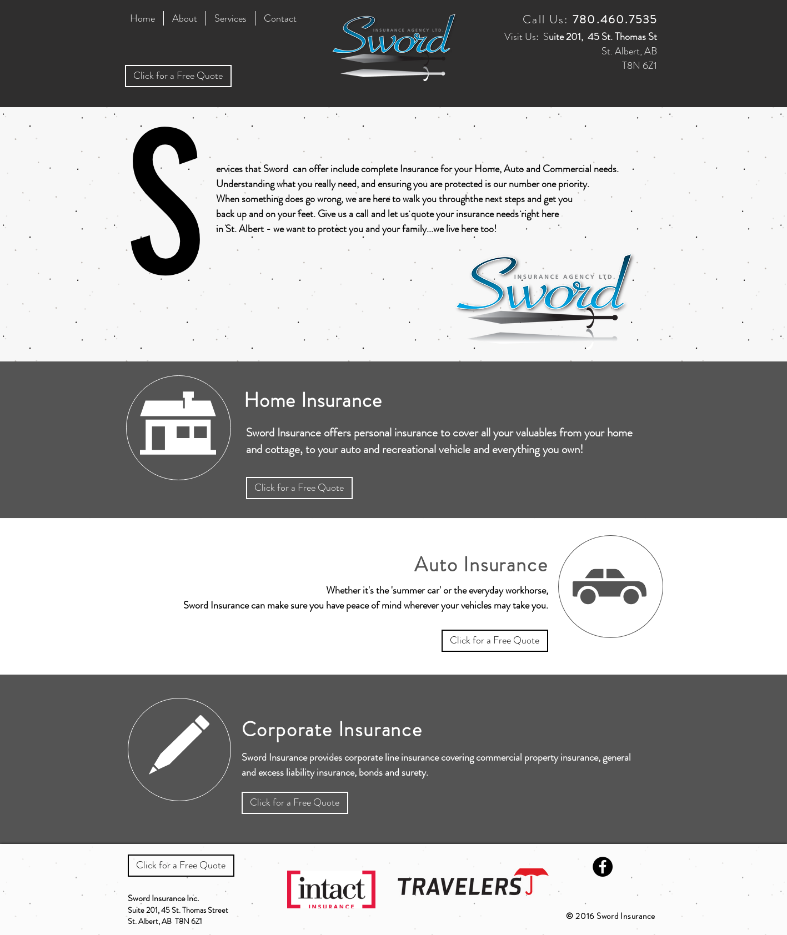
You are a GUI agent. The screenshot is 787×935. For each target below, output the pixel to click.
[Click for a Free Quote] (178, 76)
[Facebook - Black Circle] (603, 867)
